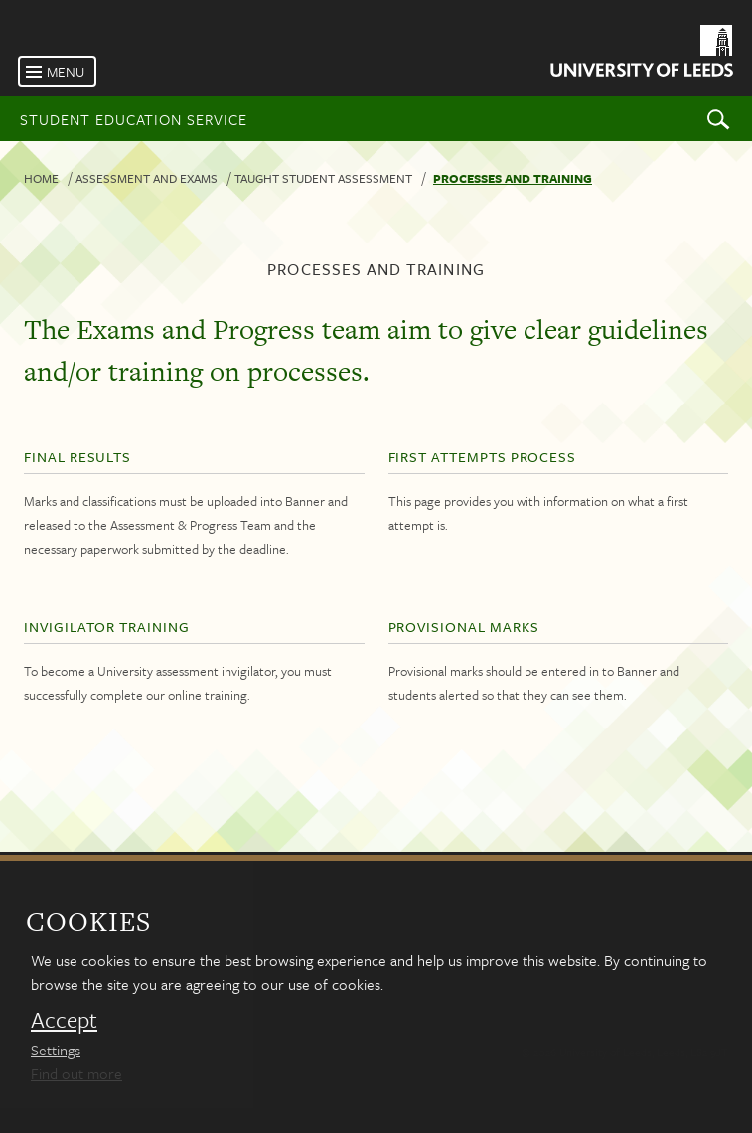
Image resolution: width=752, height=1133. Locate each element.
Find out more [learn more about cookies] (76, 1073)
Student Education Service (133, 119)
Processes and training (512, 178)
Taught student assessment (323, 178)
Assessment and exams (146, 178)
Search (718, 118)
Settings (55, 1049)
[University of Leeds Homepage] (640, 54)
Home (41, 178)
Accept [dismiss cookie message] (64, 1020)
